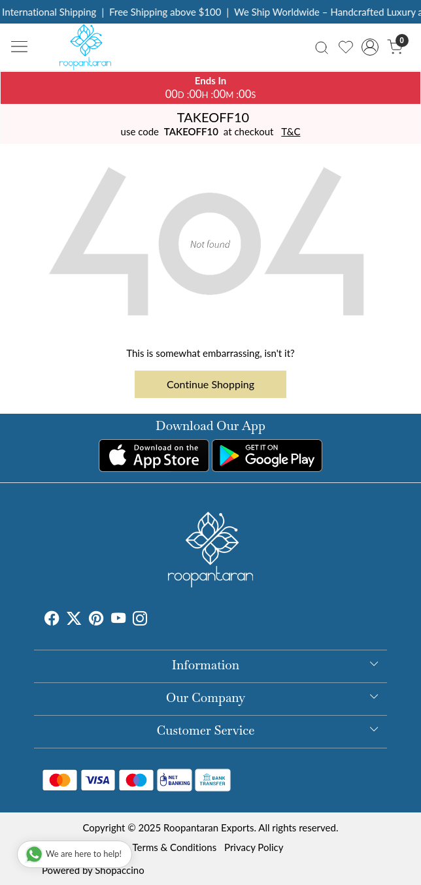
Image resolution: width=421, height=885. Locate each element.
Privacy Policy (253, 847)
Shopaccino (119, 870)
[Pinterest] (96, 620)
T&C (290, 131)
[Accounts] (370, 47)
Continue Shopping (210, 384)
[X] (74, 620)
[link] (321, 47)
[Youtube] (118, 620)
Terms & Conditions (174, 847)
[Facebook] (51, 620)
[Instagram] (140, 620)
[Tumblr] (155, 620)
